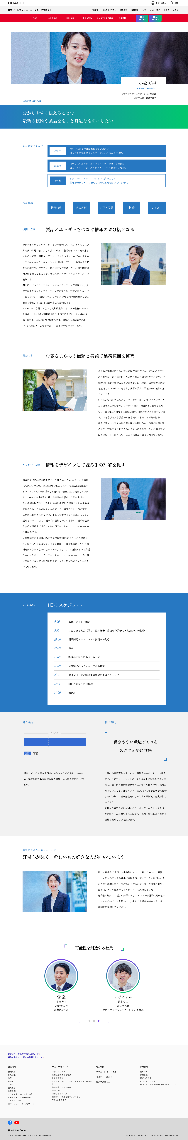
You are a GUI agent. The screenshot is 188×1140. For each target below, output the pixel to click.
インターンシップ (147, 1081)
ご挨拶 (11, 1084)
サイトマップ (130, 1135)
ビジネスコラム (103, 1082)
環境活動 (56, 1090)
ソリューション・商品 (151, 10)
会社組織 (12, 1075)
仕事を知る (70, 18)
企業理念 (12, 1088)
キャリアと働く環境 (105, 18)
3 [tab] (99, 1018)
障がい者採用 (146, 1078)
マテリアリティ (58, 1072)
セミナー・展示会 (171, 10)
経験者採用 (145, 1075)
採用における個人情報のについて (158, 1084)
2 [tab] (94, 1018)
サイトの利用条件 (156, 1135)
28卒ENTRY (155, 18)
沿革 (10, 1078)
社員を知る (87, 18)
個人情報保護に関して (172, 1135)
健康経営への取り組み (61, 1087)
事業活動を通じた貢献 (61, 1075)
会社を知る (52, 18)
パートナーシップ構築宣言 (19, 1097)
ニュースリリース (15, 1100)
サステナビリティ (109, 10)
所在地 (11, 1081)
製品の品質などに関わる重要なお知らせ (25, 1057)
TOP (35, 18)
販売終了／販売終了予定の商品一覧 (23, 1054)
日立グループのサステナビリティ (66, 1097)
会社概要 (12, 1072)
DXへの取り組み (59, 1100)
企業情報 (94, 10)
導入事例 (123, 10)
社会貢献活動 (57, 1078)
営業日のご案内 (143, 1135)
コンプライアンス (59, 1094)
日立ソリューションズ (21, 1104)
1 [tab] (89, 1018)
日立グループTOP (17, 1130)
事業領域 (12, 1091)
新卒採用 (144, 1072)
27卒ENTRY (142, 18)
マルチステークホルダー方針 (20, 1094)
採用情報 (122, 18)
